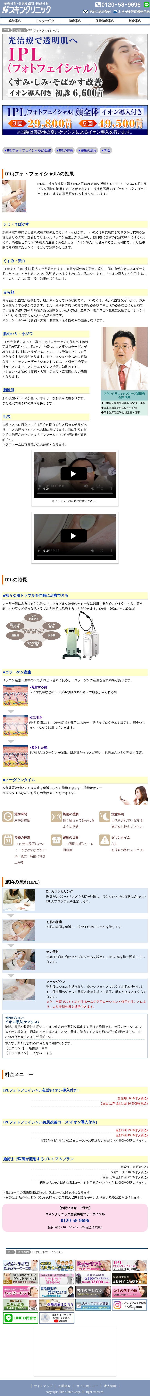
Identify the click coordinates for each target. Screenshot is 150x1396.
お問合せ (64, 1386)
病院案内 (15, 21)
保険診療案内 (105, 21)
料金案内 (135, 21)
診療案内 (75, 21)
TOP (7, 30)
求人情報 (110, 1386)
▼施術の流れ (87, 150)
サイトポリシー (87, 1386)
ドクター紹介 (45, 21)
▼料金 (106, 150)
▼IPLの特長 (64, 150)
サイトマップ (43, 1386)
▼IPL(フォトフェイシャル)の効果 (27, 150)
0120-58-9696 (75, 1220)
